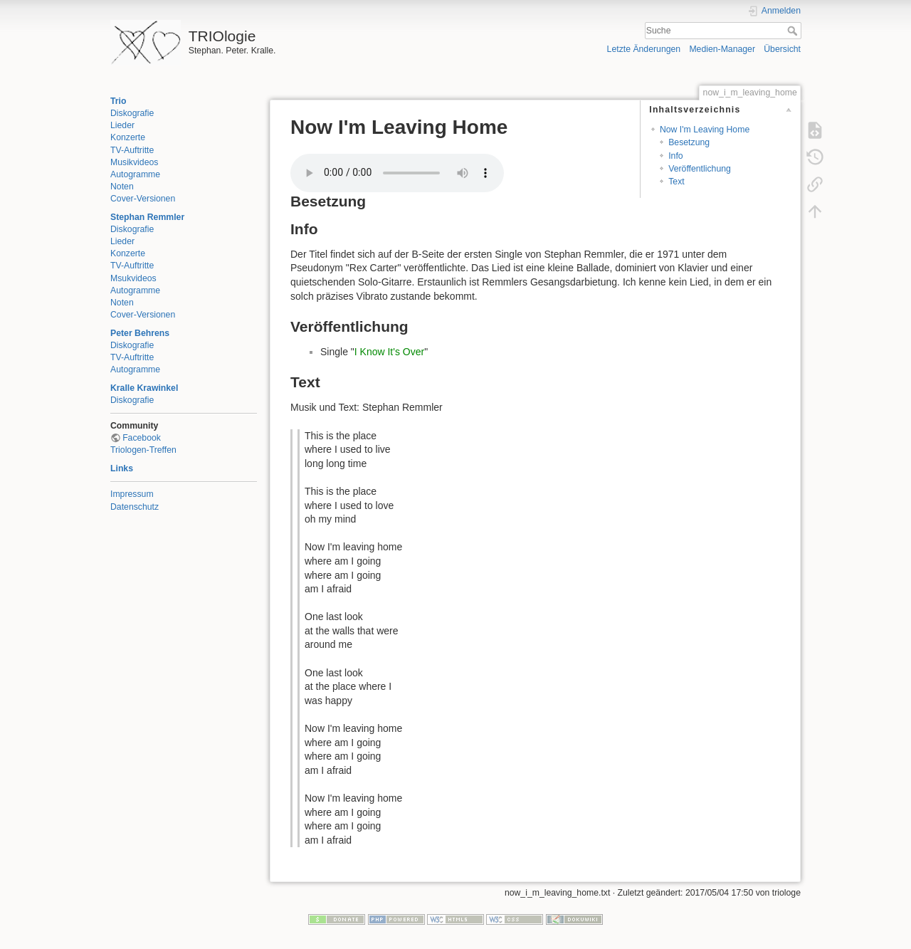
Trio (118, 101)
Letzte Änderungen (644, 49)
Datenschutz (134, 507)
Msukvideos (133, 278)
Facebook (141, 438)
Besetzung (689, 142)
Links (121, 468)
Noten (122, 187)
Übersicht (782, 49)
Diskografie (132, 113)
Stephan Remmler (147, 217)
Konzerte (127, 137)
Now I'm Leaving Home (704, 130)
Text (676, 182)
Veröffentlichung (699, 169)
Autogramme (135, 174)
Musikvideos (134, 162)
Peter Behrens (139, 333)
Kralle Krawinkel (144, 388)
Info (675, 156)
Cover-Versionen (142, 199)
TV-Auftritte (132, 150)
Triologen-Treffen (143, 450)
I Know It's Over (389, 351)
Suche (794, 31)
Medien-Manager (722, 49)
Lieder (122, 125)
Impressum (132, 494)
